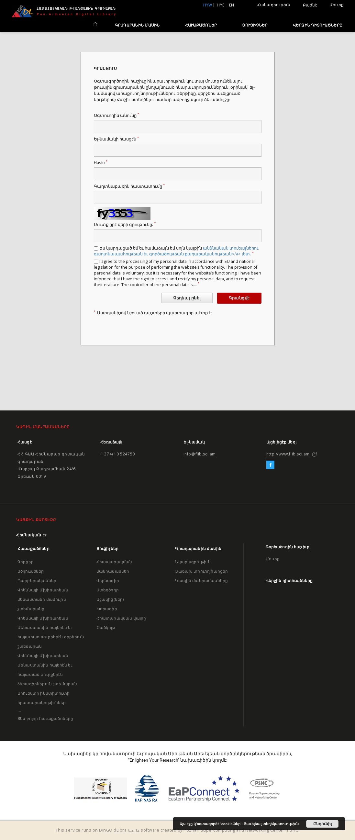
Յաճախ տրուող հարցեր (201, 571)
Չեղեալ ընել (187, 298)
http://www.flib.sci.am (288, 454)
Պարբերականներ (36, 580)
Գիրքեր (25, 562)
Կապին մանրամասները (201, 580)
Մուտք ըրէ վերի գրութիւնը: (125, 224)
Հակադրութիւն (274, 4)
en (231, 5)
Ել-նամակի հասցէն (116, 139)
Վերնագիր (107, 580)
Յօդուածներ (30, 571)
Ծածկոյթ (105, 627)
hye (220, 5)
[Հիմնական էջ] (95, 25)
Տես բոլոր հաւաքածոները (45, 718)
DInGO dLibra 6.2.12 (119, 830)
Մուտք (336, 4)
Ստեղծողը (107, 590)
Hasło (100, 162)
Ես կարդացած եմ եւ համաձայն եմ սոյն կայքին (176, 251)
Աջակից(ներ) (110, 599)
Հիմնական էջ (31, 535)
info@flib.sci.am (199, 454)
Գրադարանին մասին (137, 25)
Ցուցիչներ (254, 25)
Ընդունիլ (322, 824)
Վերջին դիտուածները (318, 25)
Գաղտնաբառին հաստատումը (129, 186)
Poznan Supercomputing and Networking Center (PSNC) (241, 830)
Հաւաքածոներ (201, 25)
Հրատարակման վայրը (121, 618)
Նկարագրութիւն (193, 562)
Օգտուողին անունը (116, 115)
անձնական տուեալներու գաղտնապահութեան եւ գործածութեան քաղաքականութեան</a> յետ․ (176, 251)
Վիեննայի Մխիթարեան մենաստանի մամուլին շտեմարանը (42, 599)
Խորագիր (106, 608)
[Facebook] (270, 465)
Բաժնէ (310, 5)
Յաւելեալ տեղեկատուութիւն (271, 824)
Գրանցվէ (239, 298)
